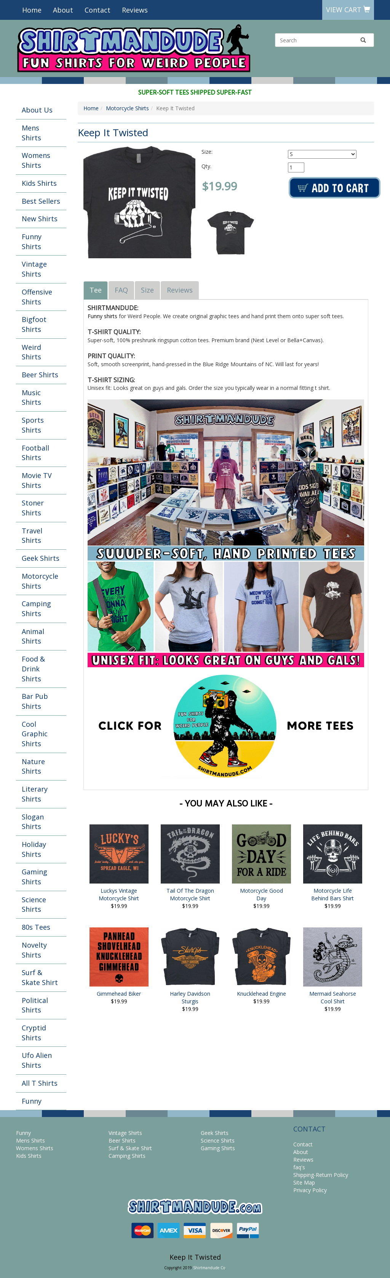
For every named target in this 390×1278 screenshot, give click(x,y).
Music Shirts (31, 397)
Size (147, 290)
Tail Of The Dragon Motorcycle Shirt (190, 894)
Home (32, 9)
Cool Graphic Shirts (35, 733)
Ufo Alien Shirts (37, 1060)
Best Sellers (41, 201)
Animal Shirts (33, 636)
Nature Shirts (33, 766)
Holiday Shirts (34, 849)
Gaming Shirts (34, 876)
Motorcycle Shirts (40, 581)
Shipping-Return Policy (320, 1174)
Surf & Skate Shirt (40, 977)
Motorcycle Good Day (261, 894)
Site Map (304, 1182)
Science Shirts (34, 904)
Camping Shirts (36, 608)
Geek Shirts (40, 558)
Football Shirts (35, 452)
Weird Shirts (31, 352)
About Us (37, 109)
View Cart (348, 9)
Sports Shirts (33, 425)
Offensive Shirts (37, 296)
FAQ (121, 290)
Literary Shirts (35, 793)
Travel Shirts (32, 535)
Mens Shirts (31, 132)
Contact (97, 9)
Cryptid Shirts (34, 1032)
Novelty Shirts (34, 949)
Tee (96, 290)
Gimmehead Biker (119, 993)
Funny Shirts (32, 241)
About (63, 9)
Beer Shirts (40, 374)
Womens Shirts (36, 160)
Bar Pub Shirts (35, 701)
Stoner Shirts (33, 507)
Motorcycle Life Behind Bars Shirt (332, 894)
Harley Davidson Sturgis (190, 997)
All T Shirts (40, 1083)
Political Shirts (35, 1005)
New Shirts (40, 218)
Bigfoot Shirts (34, 324)
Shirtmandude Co (209, 1267)
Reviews (135, 9)
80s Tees (36, 927)
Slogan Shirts (33, 821)
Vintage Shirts (34, 268)
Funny (32, 1101)
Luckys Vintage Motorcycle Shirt (119, 894)
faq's (299, 1167)
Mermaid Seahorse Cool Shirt (332, 997)
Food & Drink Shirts (33, 668)
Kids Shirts (39, 183)
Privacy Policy (310, 1190)
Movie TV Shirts (37, 480)
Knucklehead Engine (261, 993)
